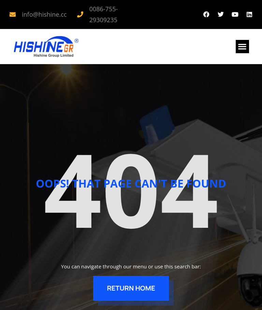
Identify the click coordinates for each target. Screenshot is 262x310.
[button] (242, 46)
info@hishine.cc (44, 14)
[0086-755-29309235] (80, 14)
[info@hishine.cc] (13, 14)
